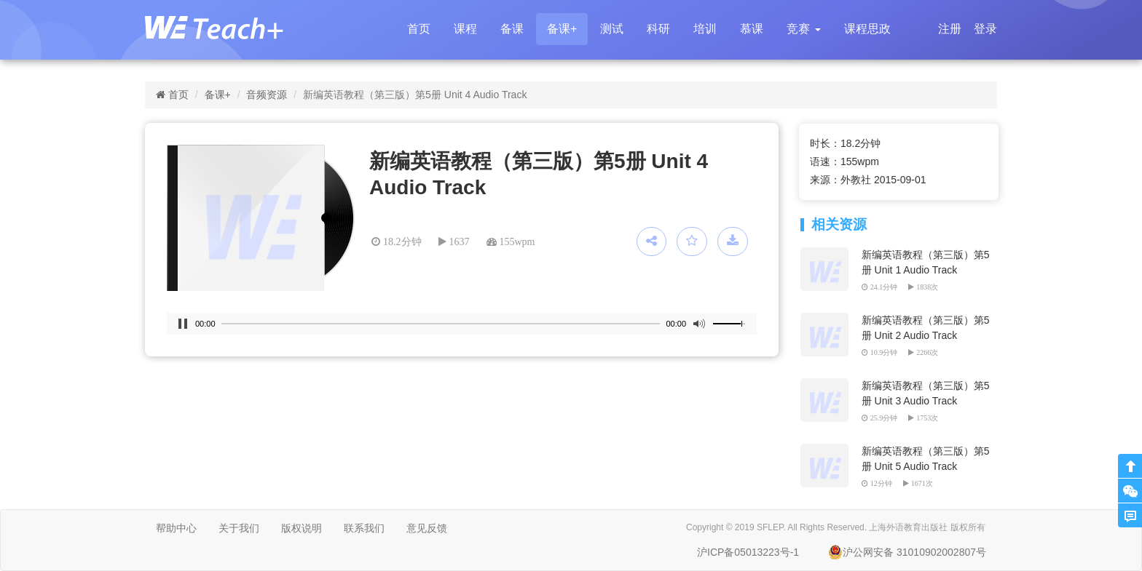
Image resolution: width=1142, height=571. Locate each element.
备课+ (562, 29)
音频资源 (266, 94)
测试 (611, 29)
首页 (418, 29)
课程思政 (867, 29)
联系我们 (364, 528)
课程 (465, 29)
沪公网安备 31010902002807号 (907, 552)
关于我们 (238, 528)
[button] (803, 29)
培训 (705, 29)
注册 (949, 29)
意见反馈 (426, 528)
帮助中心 (176, 528)
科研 (658, 29)
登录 (985, 29)
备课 (512, 29)
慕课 (751, 29)
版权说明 (301, 528)
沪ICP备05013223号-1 (748, 552)
